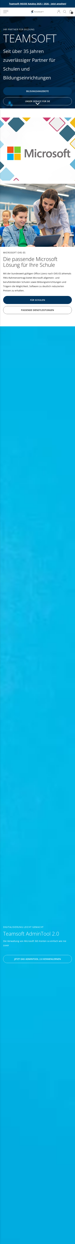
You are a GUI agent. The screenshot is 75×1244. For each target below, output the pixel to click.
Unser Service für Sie (37, 101)
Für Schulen (37, 299)
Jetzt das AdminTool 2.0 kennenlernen (37, 959)
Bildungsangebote (37, 91)
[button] (6, 11)
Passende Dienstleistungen (37, 310)
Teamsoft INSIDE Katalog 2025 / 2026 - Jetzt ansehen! (37, 3)
